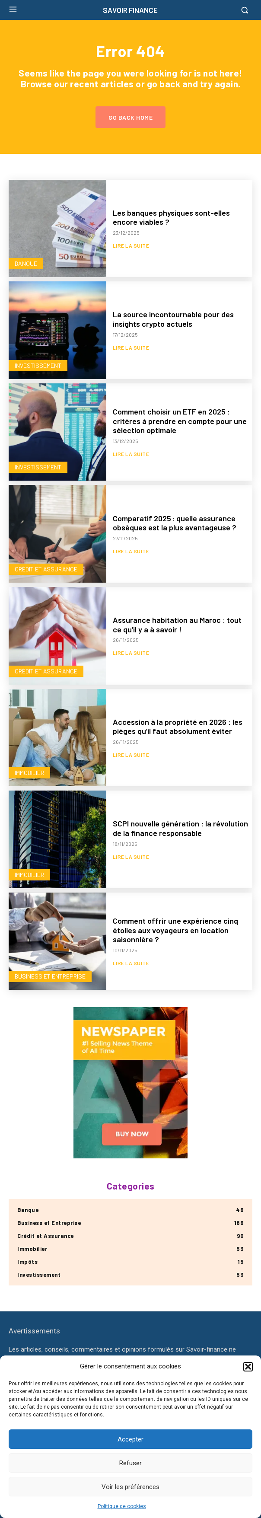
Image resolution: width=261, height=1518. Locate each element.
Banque (26, 263)
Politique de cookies (122, 1506)
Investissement (38, 365)
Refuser (130, 1463)
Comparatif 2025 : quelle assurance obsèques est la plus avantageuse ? (174, 523)
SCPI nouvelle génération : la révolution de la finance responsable (180, 828)
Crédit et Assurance (46, 569)
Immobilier (29, 772)
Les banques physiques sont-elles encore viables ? (171, 217)
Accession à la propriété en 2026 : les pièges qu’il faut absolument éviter (177, 726)
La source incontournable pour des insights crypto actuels (173, 318)
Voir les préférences (130, 1487)
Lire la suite (131, 245)
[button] (248, 1366)
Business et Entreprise (50, 976)
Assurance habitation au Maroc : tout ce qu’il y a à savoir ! (177, 624)
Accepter (130, 1439)
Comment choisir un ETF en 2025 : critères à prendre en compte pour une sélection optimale (180, 421)
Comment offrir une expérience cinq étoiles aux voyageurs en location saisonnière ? (175, 930)
